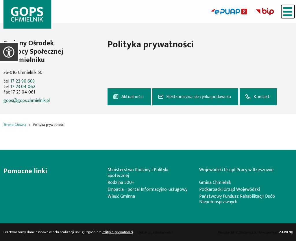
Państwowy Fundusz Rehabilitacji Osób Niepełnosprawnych (237, 199)
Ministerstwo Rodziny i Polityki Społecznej (138, 172)
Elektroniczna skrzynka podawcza (198, 97)
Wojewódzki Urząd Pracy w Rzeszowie (236, 170)
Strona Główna (14, 125)
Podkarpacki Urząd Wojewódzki (229, 189)
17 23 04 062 (22, 87)
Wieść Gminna (121, 196)
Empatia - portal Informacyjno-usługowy (147, 189)
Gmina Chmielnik (215, 182)
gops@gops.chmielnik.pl (26, 100)
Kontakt (262, 97)
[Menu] (288, 11)
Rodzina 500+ (121, 182)
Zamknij (286, 232)
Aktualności (132, 97)
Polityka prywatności (117, 232)
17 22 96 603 (22, 81)
